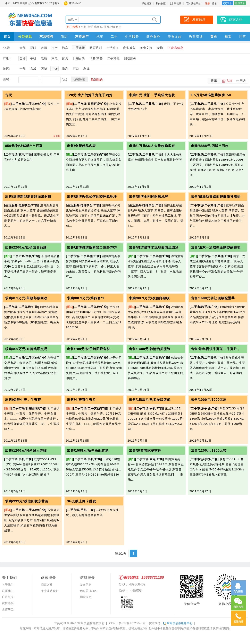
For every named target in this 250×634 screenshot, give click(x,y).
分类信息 (25, 36)
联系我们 (8, 590)
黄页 (213, 36)
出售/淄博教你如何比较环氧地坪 (92, 196)
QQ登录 (227, 3)
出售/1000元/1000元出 (209, 399)
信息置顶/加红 (89, 590)
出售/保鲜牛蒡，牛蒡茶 (23, 399)
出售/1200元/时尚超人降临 (26, 450)
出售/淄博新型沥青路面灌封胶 (28, 196)
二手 (114, 36)
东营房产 (82, 36)
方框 (229, 80)
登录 (214, 3)
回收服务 (130, 58)
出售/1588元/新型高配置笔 (88, 450)
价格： (7, 79)
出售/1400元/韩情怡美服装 (149, 349)
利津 (86, 68)
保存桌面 (146, 3)
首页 (7, 36)
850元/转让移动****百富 (24, 146)
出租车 (98, 26)
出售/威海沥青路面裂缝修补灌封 (216, 196)
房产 (54, 48)
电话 (90, 26)
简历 (64, 36)
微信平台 (196, 3)
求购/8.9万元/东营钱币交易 (26, 349)
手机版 (175, 3)
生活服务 (132, 36)
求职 (44, 48)
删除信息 (85, 597)
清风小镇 (109, 26)
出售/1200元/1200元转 (209, 450)
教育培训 (196, 36)
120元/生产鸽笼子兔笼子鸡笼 (89, 95)
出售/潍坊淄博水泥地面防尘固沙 (154, 247)
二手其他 (113, 58)
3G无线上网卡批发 (81, 501)
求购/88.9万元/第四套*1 (85, 298)
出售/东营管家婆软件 (145, 450)
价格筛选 (79, 79)
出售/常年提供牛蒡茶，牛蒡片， (216, 349)
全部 (22, 48)
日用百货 (79, 58)
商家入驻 (46, 584)
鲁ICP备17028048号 (132, 623)
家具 (65, 58)
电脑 (44, 58)
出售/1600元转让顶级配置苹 (213, 298)
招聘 (33, 48)
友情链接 (8, 603)
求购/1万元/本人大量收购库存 (152, 146)
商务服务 (153, 36)
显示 (214, 80)
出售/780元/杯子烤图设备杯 (88, 349)
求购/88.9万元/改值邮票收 (149, 298)
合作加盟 (8, 609)
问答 (242, 36)
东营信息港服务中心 (177, 623)
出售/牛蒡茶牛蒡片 (81, 399)
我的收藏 (161, 3)
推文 (228, 36)
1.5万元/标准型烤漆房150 (211, 95)
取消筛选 (97, 79)
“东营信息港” (85, 623)
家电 (54, 58)
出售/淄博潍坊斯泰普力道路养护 (92, 247)
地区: (6, 68)
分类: (6, 48)
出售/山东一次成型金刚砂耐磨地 (216, 247)
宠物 (160, 48)
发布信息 (177, 48)
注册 (207, 3)
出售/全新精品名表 (81, 146)
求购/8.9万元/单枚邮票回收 (26, 298)
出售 (84, 26)
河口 (76, 68)
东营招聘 (46, 36)
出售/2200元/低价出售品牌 (26, 247)
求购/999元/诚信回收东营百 (26, 501)
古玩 (8, 95)
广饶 (54, 68)
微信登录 (240, 3)
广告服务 (8, 597)
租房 (119, 26)
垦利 (65, 68)
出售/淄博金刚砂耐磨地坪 (148, 196)
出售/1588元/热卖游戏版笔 (149, 399)
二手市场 (79, 48)
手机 (33, 58)
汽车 (99, 36)
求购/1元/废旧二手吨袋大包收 (152, 95)
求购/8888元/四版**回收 (209, 146)
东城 (33, 68)
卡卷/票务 (96, 58)
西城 (44, 68)
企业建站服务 (49, 590)
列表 (243, 80)
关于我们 (8, 584)
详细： (7, 58)
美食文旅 (175, 36)
